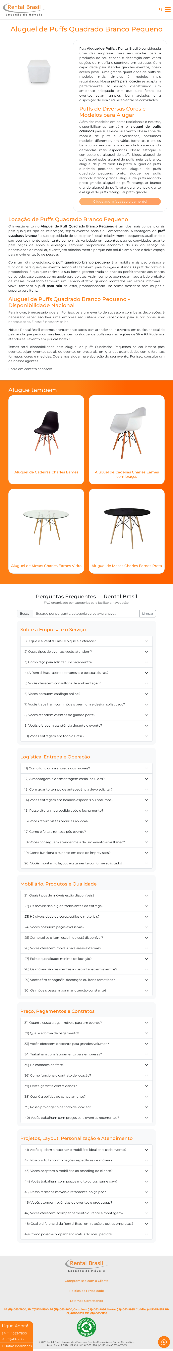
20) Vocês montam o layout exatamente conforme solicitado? (74, 864)
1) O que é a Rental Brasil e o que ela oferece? (60, 642)
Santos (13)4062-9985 (121, 1310)
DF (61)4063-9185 (96, 1314)
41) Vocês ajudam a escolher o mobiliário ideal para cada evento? (75, 1151)
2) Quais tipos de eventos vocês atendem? (58, 653)
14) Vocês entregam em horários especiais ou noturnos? (69, 801)
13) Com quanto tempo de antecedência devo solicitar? (69, 791)
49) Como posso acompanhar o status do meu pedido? (68, 1235)
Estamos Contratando (86, 1302)
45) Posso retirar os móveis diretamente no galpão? (65, 1193)
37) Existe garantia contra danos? (51, 1087)
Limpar (147, 615)
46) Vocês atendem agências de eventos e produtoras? (68, 1204)
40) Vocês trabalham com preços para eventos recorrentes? (72, 1119)
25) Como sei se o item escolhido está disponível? (64, 939)
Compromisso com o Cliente (86, 1282)
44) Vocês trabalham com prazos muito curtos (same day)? (71, 1182)
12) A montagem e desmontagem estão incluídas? (65, 780)
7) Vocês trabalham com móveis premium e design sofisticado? (75, 705)
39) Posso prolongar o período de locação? (58, 1108)
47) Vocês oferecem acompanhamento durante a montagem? (74, 1214)
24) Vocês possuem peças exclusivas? (54, 928)
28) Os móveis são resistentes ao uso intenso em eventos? (71, 970)
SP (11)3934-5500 (38, 1310)
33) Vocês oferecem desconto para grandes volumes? (67, 1045)
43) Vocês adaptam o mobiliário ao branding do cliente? (69, 1172)
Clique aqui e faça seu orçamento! (120, 202)
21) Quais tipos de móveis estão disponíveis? (59, 896)
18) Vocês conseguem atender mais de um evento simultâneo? (75, 843)
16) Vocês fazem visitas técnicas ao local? (56, 822)
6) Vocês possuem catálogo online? (52, 695)
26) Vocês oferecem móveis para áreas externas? (63, 949)
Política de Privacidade (86, 1292)
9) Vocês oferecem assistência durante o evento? (63, 727)
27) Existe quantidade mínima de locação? (58, 960)
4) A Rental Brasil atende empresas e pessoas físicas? (66, 674)
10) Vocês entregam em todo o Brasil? (54, 737)
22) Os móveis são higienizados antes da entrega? (64, 907)
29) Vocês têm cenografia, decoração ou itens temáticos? (70, 981)
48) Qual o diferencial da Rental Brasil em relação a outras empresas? (79, 1225)
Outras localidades (18, 1346)
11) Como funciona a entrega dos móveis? (57, 769)
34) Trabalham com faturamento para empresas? (63, 1055)
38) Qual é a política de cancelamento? (55, 1098)
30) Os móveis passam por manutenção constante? (65, 991)
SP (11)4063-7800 (15, 1310)
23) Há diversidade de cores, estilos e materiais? (62, 918)
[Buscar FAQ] (86, 615)
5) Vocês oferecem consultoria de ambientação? (63, 684)
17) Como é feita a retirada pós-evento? (55, 833)
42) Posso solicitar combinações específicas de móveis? (68, 1161)
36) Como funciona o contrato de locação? (58, 1077)
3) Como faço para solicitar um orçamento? (58, 663)
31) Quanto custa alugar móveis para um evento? (63, 1024)
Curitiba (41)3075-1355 (150, 1310)
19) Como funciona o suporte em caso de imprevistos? (68, 854)
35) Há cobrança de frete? (45, 1066)
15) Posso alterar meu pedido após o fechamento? (64, 812)
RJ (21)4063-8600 (61, 1310)
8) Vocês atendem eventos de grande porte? (60, 716)
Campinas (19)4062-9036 (89, 1310)
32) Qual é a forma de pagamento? (52, 1034)
